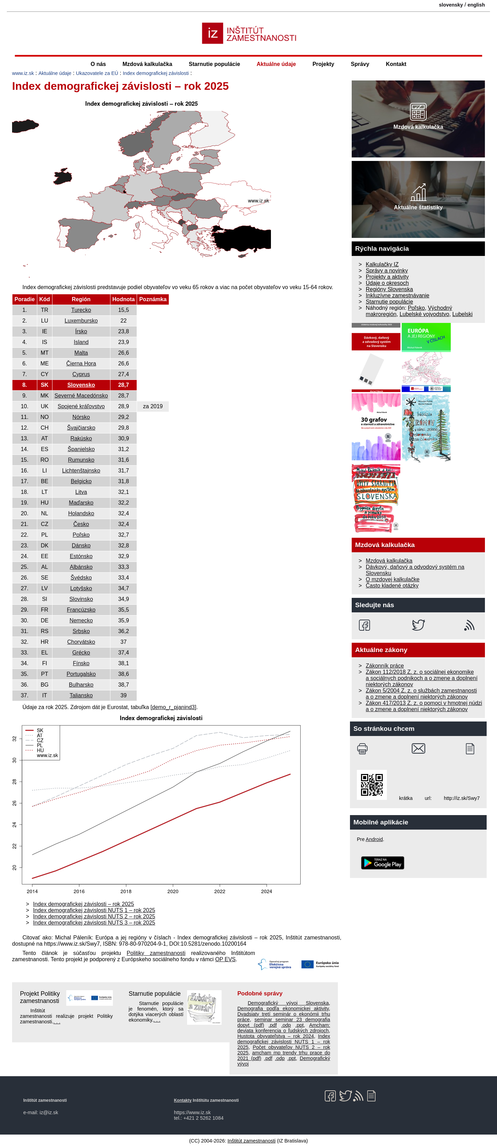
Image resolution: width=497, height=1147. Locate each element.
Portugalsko (81, 674)
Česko (81, 524)
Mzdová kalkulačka (147, 64)
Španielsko (81, 449)
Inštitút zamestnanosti (251, 1141)
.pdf (273, 1025)
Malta (81, 353)
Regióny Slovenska (389, 289)
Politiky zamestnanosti (156, 953)
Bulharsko (81, 685)
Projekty (323, 64)
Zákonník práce (385, 666)
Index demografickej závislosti (156, 73)
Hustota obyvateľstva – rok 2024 (275, 1036)
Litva (81, 492)
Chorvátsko (81, 642)
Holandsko (81, 513)
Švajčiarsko (81, 428)
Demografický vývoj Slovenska (288, 1003)
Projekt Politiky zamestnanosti (40, 997)
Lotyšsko (81, 588)
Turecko (81, 310)
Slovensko (81, 385)
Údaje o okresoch (387, 283)
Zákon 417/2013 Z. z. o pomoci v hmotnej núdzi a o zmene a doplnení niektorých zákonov (424, 706)
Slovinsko (81, 599)
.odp (286, 1025)
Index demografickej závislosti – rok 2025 (83, 904)
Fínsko (81, 663)
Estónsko (81, 556)
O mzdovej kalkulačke (393, 579)
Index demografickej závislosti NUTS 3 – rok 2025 (94, 923)
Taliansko (81, 695)
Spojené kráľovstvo (81, 406)
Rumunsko (81, 460)
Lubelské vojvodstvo (424, 314)
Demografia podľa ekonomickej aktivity (283, 1008)
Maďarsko (81, 503)
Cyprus (81, 374)
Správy (360, 64)
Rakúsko (81, 438)
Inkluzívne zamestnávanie (397, 295)
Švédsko (80, 578)
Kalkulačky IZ (382, 264)
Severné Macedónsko (81, 396)
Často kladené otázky (392, 586)
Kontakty (183, 1100)
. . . (56, 1021)
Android (374, 839)
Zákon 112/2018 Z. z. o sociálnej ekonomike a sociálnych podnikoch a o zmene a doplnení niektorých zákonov (422, 678)
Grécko (81, 653)
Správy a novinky (387, 271)
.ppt (299, 1025)
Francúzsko (81, 610)
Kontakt (396, 64)
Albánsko (81, 567)
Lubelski (462, 314)
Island (81, 342)
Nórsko (81, 417)
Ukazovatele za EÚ (97, 73)
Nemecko (81, 620)
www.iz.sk (23, 73)
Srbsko (81, 631)
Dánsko (81, 545)
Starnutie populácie (214, 64)
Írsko (81, 331)
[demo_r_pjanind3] (173, 707)
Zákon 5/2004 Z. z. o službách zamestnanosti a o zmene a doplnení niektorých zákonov (421, 694)
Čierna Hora (81, 363)
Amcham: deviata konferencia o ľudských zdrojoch (283, 1027)
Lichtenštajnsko (81, 471)
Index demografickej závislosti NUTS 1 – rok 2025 (94, 910)
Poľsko (81, 535)
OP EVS (225, 959)
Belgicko (81, 481)
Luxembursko (81, 321)
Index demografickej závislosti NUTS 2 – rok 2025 (94, 916)
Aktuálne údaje (276, 64)
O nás (98, 64)
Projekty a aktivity (387, 277)
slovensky (451, 5)
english (476, 5)
